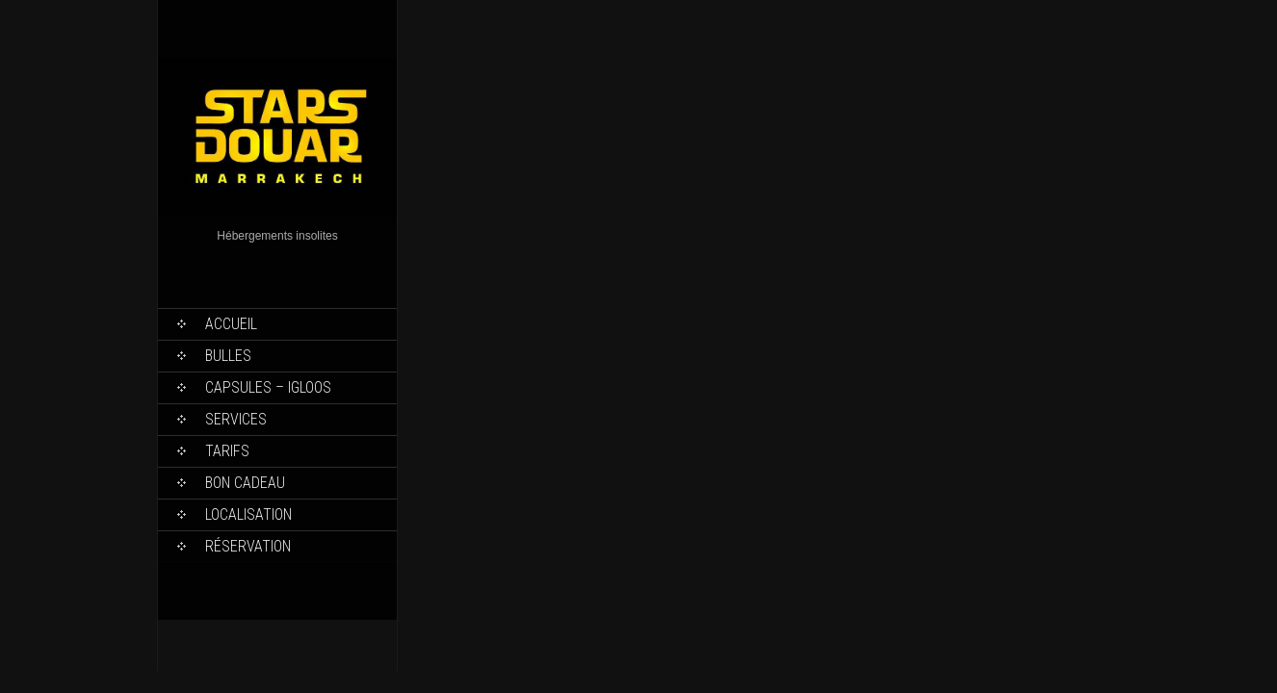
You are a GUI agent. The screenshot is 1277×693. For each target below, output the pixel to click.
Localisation (248, 514)
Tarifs (227, 451)
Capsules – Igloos (268, 387)
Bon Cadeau (245, 483)
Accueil (231, 324)
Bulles (228, 355)
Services (236, 419)
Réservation (248, 546)
